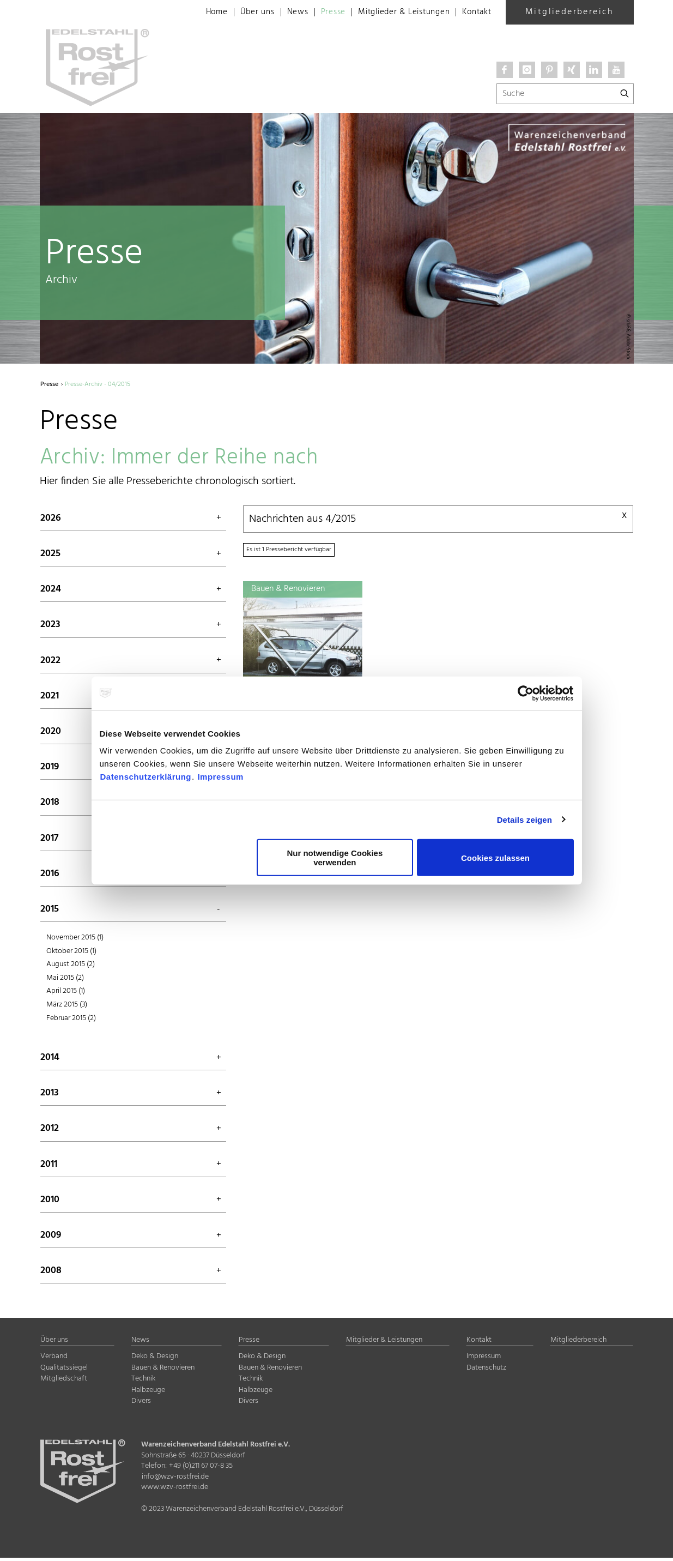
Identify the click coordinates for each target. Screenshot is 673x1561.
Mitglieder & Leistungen (396, 12)
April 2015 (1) (65, 993)
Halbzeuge (148, 1393)
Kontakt (475, 12)
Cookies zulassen (495, 857)
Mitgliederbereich (569, 12)
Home (200, 12)
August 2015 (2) (70, 967)
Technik (143, 1382)
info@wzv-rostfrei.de (175, 1479)
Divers (141, 1404)
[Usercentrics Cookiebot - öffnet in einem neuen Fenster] (526, 693)
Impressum (220, 776)
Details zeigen (524, 819)
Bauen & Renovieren (163, 1370)
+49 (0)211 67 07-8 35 (201, 1469)
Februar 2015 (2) (71, 1020)
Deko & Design (154, 1359)
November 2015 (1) (75, 939)
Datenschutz (486, 1370)
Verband (54, 1359)
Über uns (242, 12)
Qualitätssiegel (64, 1370)
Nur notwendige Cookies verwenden (335, 857)
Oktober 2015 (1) (71, 953)
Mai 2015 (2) (65, 980)
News (283, 12)
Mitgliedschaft (63, 1382)
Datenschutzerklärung (146, 776)
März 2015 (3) (66, 1007)
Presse (321, 12)
